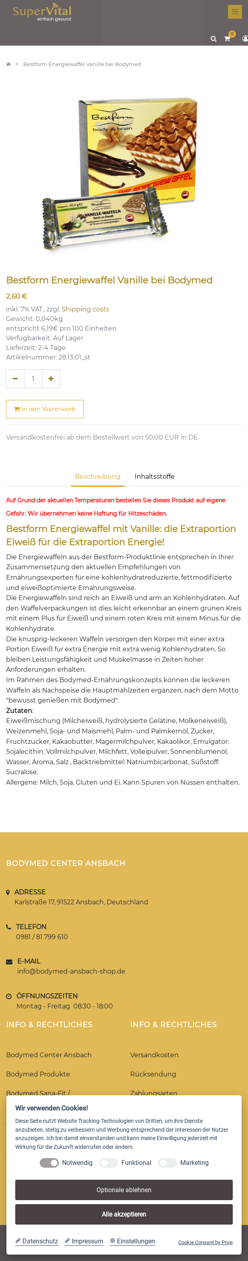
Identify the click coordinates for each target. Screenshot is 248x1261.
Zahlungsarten (153, 1093)
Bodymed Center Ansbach (49, 1055)
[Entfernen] (15, 378)
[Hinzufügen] (51, 378)
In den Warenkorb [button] (45, 409)
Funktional (136, 1163)
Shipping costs (85, 309)
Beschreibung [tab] (98, 476)
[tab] (155, 477)
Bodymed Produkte (38, 1074)
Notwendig (77, 1163)
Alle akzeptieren (124, 1214)
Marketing (194, 1163)
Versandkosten (154, 1055)
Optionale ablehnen (124, 1190)
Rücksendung (153, 1074)
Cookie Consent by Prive (205, 1242)
